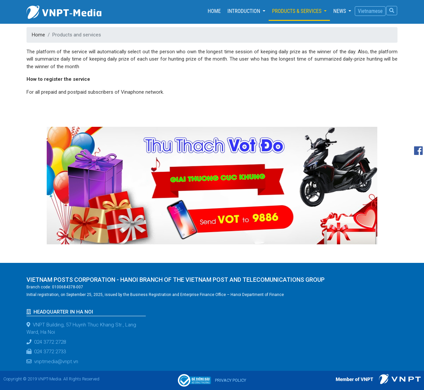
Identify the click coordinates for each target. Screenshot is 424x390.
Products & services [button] (297, 11)
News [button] (340, 11)
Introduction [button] (244, 11)
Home (216, 10)
